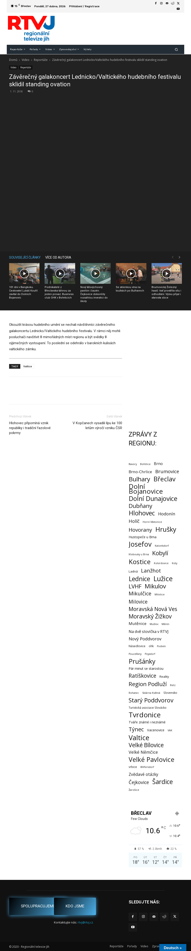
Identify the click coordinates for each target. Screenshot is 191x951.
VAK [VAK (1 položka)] (170, 730)
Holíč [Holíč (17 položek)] (134, 521)
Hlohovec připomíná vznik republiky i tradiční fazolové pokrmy (30, 428)
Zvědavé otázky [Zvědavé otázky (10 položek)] (143, 774)
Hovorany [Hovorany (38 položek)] (140, 529)
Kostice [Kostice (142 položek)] (140, 561)
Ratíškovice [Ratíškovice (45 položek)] (142, 675)
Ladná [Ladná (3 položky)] (133, 571)
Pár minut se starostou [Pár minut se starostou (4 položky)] (146, 668)
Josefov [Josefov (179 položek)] (140, 544)
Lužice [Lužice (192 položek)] (163, 578)
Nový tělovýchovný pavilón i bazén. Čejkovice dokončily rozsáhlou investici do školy (94, 294)
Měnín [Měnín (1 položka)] (165, 624)
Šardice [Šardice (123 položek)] (162, 781)
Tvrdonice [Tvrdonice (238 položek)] (145, 714)
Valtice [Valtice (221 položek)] (139, 737)
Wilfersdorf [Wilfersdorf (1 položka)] (147, 767)
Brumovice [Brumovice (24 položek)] (167, 471)
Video (25, 60)
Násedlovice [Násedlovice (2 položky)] (137, 646)
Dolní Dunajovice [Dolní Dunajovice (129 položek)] (153, 498)
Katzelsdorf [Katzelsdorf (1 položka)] (162, 545)
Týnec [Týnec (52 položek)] (136, 729)
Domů (13, 60)
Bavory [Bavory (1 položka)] (133, 464)
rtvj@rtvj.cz (85, 922)
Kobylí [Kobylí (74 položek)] (160, 553)
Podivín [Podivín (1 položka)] (161, 646)
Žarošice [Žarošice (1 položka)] (134, 789)
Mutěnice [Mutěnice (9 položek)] (137, 623)
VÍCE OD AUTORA (58, 257)
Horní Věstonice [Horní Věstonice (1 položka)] (152, 522)
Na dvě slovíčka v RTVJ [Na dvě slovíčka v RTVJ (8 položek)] (149, 631)
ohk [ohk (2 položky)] (151, 646)
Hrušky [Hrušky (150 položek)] (165, 529)
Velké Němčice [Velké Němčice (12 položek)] (143, 752)
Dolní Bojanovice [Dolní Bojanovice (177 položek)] (146, 489)
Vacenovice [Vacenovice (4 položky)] (155, 730)
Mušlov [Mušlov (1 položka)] (154, 624)
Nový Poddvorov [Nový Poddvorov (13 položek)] (145, 638)
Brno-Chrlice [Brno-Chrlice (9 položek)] (140, 471)
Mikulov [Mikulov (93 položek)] (155, 586)
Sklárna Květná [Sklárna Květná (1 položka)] (151, 692)
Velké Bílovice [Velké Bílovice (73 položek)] (146, 745)
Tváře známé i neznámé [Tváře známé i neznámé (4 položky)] (147, 722)
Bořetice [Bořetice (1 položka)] (145, 464)
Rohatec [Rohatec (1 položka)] (134, 692)
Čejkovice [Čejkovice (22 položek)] (139, 782)
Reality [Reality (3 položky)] (164, 676)
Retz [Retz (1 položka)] (173, 685)
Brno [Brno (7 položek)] (158, 463)
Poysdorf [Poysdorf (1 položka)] (150, 654)
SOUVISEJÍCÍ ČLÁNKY (25, 257)
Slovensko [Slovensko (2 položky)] (170, 693)
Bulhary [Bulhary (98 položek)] (139, 479)
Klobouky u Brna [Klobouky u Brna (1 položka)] (139, 554)
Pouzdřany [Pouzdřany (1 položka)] (135, 654)
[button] (176, 49)
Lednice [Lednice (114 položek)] (139, 578)
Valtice (27, 366)
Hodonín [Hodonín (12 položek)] (166, 513)
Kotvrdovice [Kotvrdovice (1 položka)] (161, 563)
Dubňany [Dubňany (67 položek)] (140, 505)
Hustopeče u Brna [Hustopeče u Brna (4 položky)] (142, 537)
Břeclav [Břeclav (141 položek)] (164, 478)
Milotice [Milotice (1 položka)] (160, 594)
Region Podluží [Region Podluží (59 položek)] (148, 683)
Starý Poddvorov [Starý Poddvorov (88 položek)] (151, 700)
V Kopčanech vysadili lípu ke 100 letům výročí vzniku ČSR (97, 425)
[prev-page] (172, 257)
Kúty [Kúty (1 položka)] (174, 563)
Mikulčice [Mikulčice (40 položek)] (140, 593)
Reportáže (41, 60)
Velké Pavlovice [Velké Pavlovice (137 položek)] (151, 759)
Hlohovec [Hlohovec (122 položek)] (142, 512)
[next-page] (179, 257)
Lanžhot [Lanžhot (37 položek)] (151, 570)
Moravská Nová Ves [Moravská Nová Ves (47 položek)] (153, 609)
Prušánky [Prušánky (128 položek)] (142, 661)
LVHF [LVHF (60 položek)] (135, 586)
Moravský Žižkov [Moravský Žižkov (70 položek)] (150, 616)
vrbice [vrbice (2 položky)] (133, 767)
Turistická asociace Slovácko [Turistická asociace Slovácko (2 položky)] (147, 708)
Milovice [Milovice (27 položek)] (138, 601)
